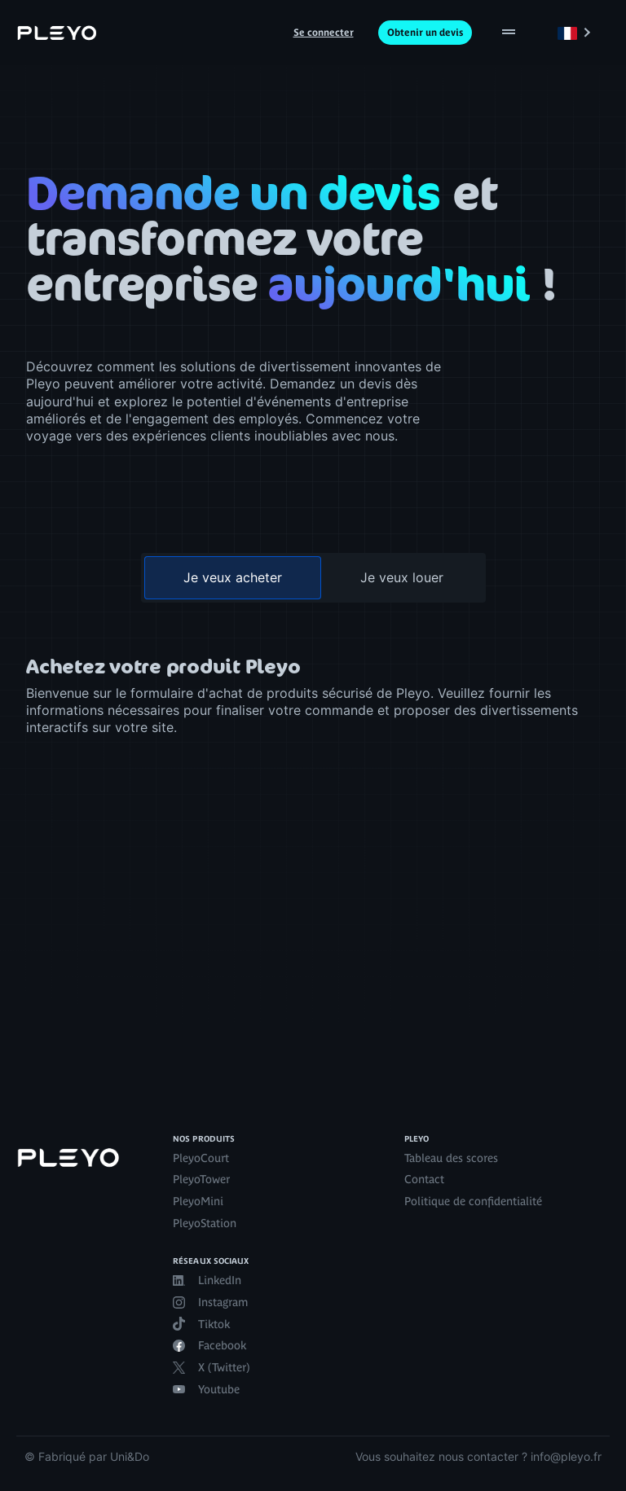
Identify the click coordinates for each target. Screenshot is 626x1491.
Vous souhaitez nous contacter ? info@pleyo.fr (478, 1456)
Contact (424, 1179)
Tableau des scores (451, 1157)
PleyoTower (201, 1179)
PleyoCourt (201, 1157)
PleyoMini (198, 1201)
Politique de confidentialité (473, 1201)
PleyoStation (204, 1223)
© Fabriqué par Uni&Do (86, 1456)
